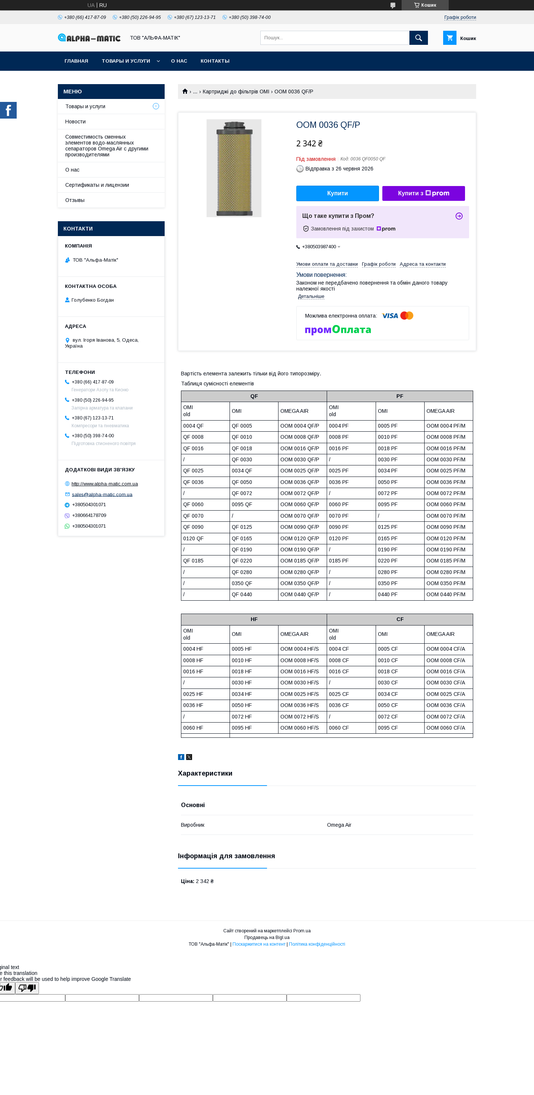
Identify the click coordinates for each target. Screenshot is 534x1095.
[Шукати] (418, 38)
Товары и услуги (126, 61)
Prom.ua (302, 930)
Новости (75, 122)
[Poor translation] (27, 988)
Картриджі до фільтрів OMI (236, 91)
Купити (337, 193)
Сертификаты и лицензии (97, 185)
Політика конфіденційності (317, 944)
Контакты (215, 61)
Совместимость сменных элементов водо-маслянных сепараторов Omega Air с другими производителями (106, 145)
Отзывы (75, 200)
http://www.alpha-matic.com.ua (105, 484)
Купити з (423, 193)
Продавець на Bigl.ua (267, 937)
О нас (179, 61)
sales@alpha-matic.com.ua (102, 494)
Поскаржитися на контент (259, 944)
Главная (76, 61)
